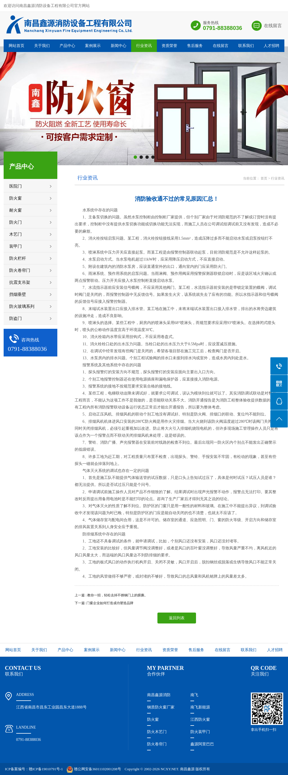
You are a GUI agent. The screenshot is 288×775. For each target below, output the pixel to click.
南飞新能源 (200, 707)
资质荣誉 (169, 46)
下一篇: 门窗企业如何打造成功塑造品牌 (104, 603)
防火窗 (153, 719)
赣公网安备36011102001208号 (94, 769)
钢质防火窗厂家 (160, 707)
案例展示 (93, 46)
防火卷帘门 (157, 744)
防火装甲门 (200, 732)
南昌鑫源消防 (159, 695)
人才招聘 (271, 46)
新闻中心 (118, 46)
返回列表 (177, 618)
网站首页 (16, 46)
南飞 (194, 695)
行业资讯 (144, 46)
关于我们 (42, 46)
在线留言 (273, 25)
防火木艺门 (157, 732)
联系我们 (246, 46)
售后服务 (195, 46)
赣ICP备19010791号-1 (46, 769)
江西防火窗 (200, 719)
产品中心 (67, 46)
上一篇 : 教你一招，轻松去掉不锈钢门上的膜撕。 (111, 595)
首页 (264, 178)
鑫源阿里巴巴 (202, 744)
